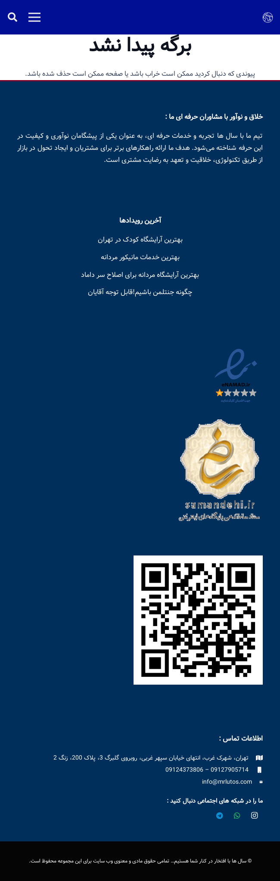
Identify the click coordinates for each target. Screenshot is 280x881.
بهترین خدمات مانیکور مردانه (140, 257)
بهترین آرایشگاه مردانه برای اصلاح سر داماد (140, 274)
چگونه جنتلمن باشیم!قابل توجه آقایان (140, 292)
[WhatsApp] (237, 815)
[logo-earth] (267, 17)
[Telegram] (219, 815)
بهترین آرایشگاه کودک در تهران (140, 239)
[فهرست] (34, 17)
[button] (12, 17)
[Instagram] (254, 815)
